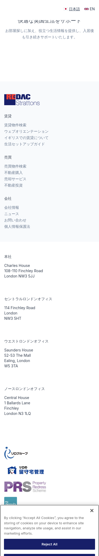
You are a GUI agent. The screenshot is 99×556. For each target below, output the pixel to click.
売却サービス (15, 179)
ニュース (11, 213)
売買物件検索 (15, 166)
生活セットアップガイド (24, 144)
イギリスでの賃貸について (26, 137)
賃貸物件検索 (15, 125)
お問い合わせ (15, 220)
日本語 (72, 9)
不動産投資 (13, 185)
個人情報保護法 (17, 226)
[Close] (92, 515)
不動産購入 (13, 172)
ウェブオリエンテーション (26, 131)
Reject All (49, 548)
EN (89, 9)
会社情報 (11, 207)
